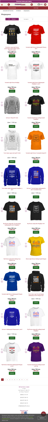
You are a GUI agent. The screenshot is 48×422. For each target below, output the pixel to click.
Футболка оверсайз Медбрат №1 (36, 223)
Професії (18, 10)
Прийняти (41, 417)
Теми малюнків (12, 8)
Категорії (36, 8)
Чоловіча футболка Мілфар (12, 82)
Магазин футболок (8, 10)
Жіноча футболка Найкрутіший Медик (36, 259)
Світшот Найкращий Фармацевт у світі (12, 329)
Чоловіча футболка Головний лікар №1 (36, 153)
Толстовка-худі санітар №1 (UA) (12, 153)
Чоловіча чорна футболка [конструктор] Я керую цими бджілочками (12, 49)
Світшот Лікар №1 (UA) (12, 117)
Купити (12, 55)
